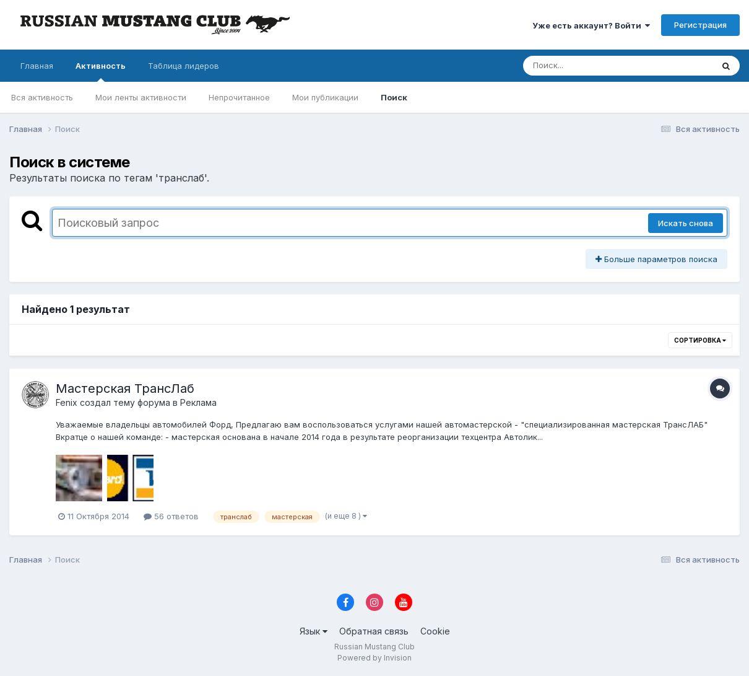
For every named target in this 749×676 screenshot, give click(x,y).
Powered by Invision (374, 657)
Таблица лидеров (183, 66)
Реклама (198, 402)
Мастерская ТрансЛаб (125, 388)
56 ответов (171, 516)
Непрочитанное (239, 97)
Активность (101, 71)
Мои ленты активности (140, 97)
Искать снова (685, 223)
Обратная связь (374, 631)
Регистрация (700, 25)
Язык (313, 631)
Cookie (435, 631)
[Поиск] (594, 66)
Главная (36, 66)
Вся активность (42, 97)
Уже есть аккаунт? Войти (591, 25)
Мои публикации (325, 97)
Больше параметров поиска (656, 259)
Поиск (394, 97)
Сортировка (700, 340)
